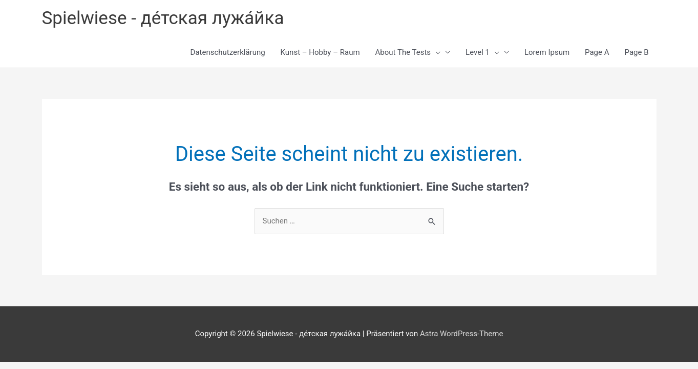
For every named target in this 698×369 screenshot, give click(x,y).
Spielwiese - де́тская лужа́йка (163, 18)
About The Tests (408, 52)
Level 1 (482, 52)
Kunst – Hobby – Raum (320, 52)
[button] (435, 52)
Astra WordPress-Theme (461, 333)
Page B (637, 52)
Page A (597, 52)
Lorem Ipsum (546, 52)
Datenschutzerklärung (228, 52)
